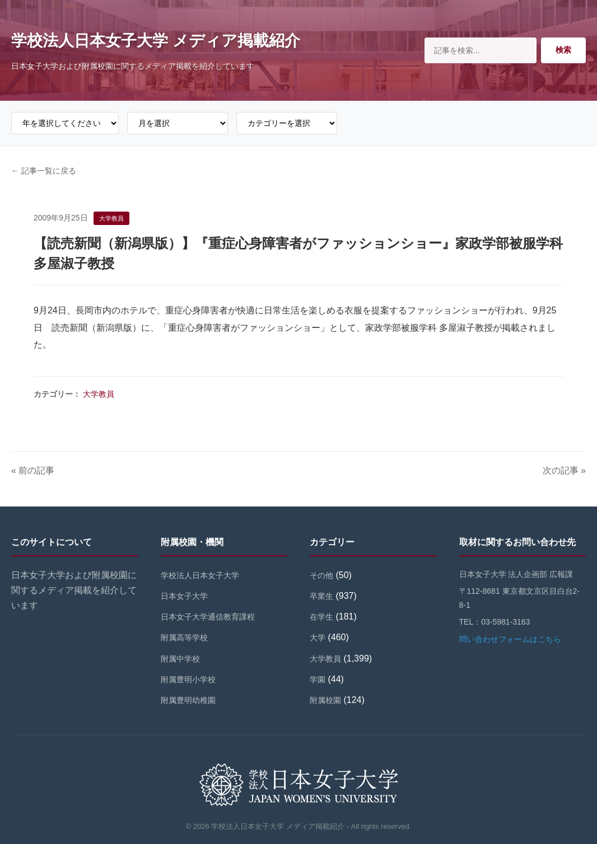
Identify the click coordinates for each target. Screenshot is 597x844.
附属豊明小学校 (188, 679)
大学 (317, 637)
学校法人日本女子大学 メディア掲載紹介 (155, 40)
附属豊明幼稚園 (188, 700)
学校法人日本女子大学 (200, 575)
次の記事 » (564, 470)
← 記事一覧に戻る (43, 170)
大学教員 (98, 394)
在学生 (321, 616)
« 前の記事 (32, 470)
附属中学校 (180, 658)
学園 (317, 679)
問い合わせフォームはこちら (510, 639)
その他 (321, 575)
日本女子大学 (184, 596)
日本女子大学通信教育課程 (208, 616)
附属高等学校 (184, 637)
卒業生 (321, 596)
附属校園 (325, 700)
